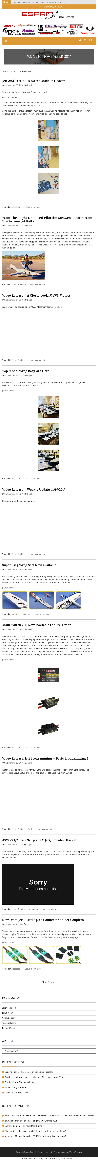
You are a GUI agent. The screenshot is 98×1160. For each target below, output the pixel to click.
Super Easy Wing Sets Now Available (29, 565)
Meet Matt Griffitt (34, 1126)
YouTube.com (8, 1018)
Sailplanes (27, 614)
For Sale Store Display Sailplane (20, 1082)
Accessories (17, 207)
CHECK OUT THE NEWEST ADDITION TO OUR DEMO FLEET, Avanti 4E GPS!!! (60, 1115)
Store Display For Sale (15, 1087)
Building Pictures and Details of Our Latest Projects (29, 1072)
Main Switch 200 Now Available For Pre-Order (36, 625)
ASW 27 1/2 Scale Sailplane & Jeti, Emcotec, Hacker (39, 840)
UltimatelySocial (68, 1158)
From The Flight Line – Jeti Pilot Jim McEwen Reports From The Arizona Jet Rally (47, 219)
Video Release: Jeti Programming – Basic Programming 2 (45, 758)
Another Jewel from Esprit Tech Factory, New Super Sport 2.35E (34, 1077)
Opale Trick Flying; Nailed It (17, 1092)
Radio (30, 829)
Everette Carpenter (13, 1126)
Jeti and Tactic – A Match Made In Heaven (33, 81)
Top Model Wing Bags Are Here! (26, 371)
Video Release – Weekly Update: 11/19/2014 (34, 489)
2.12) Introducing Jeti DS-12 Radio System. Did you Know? (39, 1131)
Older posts (47, 982)
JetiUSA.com (8, 1013)
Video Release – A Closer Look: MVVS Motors (36, 295)
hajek (29, 85)
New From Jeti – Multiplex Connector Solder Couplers (43, 920)
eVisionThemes (75, 1152)
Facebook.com (9, 1023)
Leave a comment (33, 207)
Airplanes (16, 614)
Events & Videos (19, 284)
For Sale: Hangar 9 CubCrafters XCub (40, 1120)
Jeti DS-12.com (8, 1028)
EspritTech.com (9, 1008)
